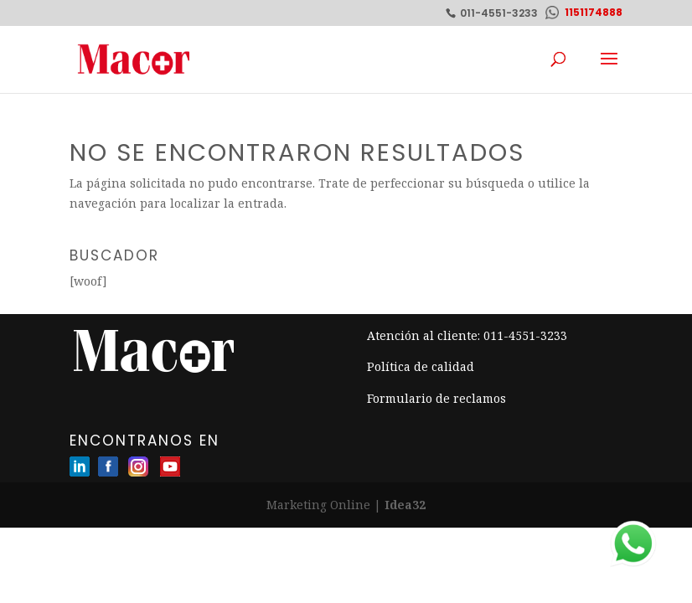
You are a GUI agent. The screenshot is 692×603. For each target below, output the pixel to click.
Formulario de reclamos (436, 398)
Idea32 (405, 505)
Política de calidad (420, 366)
